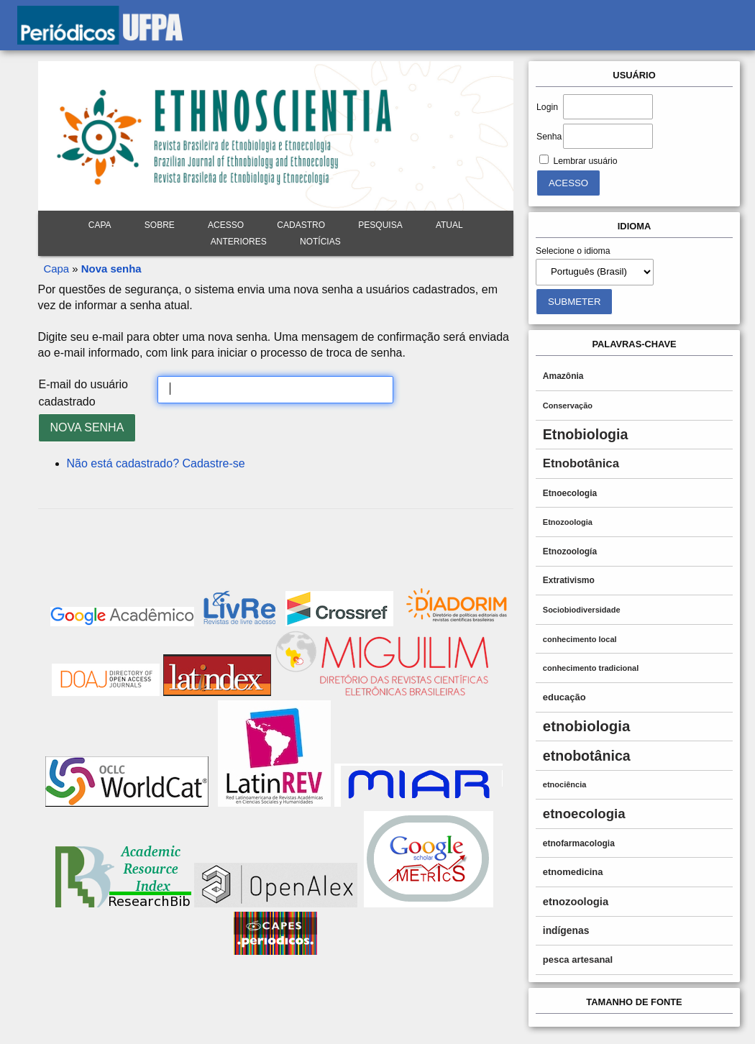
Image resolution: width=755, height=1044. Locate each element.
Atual (449, 225)
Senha (549, 137)
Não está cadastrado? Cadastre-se (156, 463)
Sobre (160, 225)
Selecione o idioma (573, 251)
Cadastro (301, 225)
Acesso (226, 225)
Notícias (320, 242)
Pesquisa (380, 225)
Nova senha (111, 268)
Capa (99, 225)
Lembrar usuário (585, 161)
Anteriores (239, 242)
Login (547, 107)
